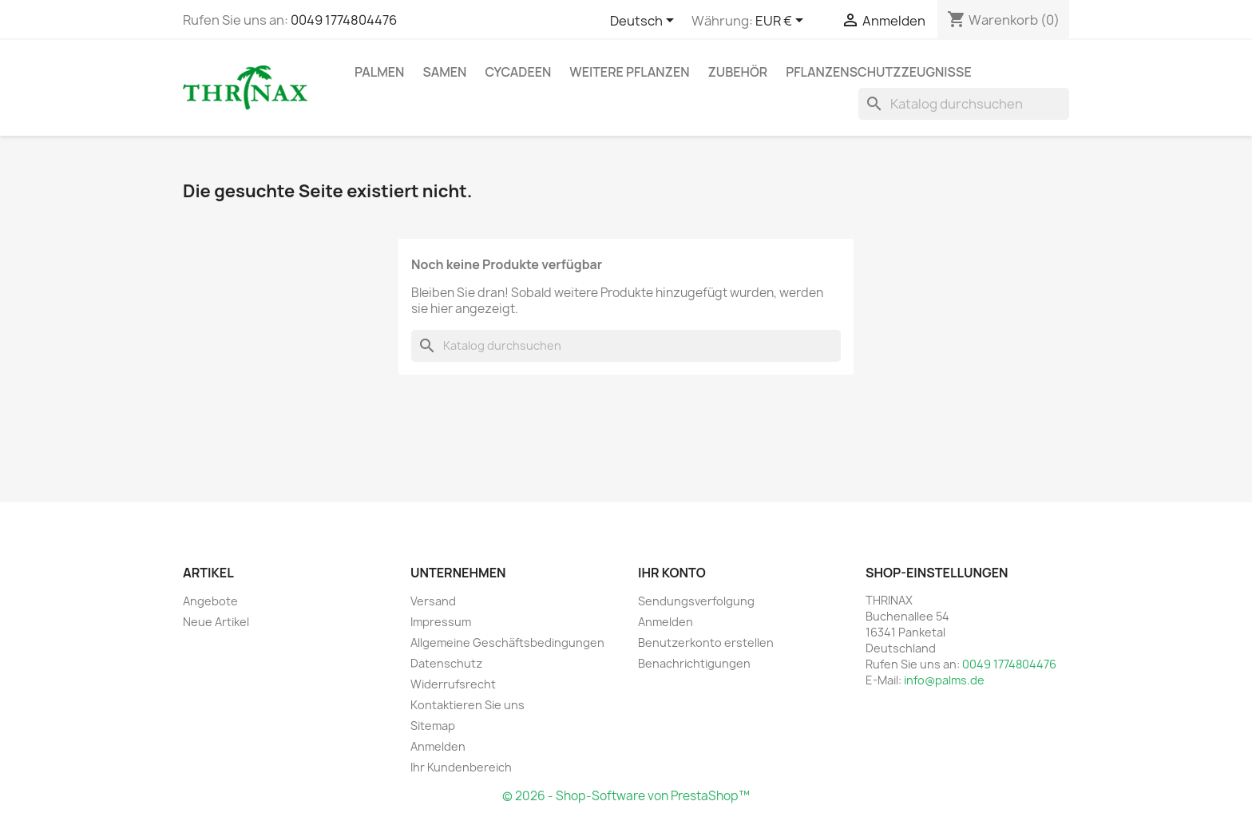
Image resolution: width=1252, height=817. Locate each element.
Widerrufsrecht (453, 684)
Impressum (440, 621)
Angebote (210, 601)
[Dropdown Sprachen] (644, 21)
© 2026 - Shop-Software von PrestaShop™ (626, 795)
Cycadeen (518, 72)
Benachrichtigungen (694, 663)
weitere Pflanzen (629, 72)
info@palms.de (944, 680)
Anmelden (438, 746)
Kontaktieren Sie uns (467, 704)
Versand (433, 601)
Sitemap (432, 725)
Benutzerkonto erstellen (706, 642)
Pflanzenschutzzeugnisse (879, 72)
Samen (444, 72)
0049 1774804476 (344, 20)
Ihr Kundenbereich (461, 767)
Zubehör (738, 72)
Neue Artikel (216, 621)
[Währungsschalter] (782, 21)
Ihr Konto (672, 572)
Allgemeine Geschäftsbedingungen (507, 642)
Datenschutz (446, 663)
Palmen (379, 72)
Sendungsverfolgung (696, 601)
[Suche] (963, 104)
